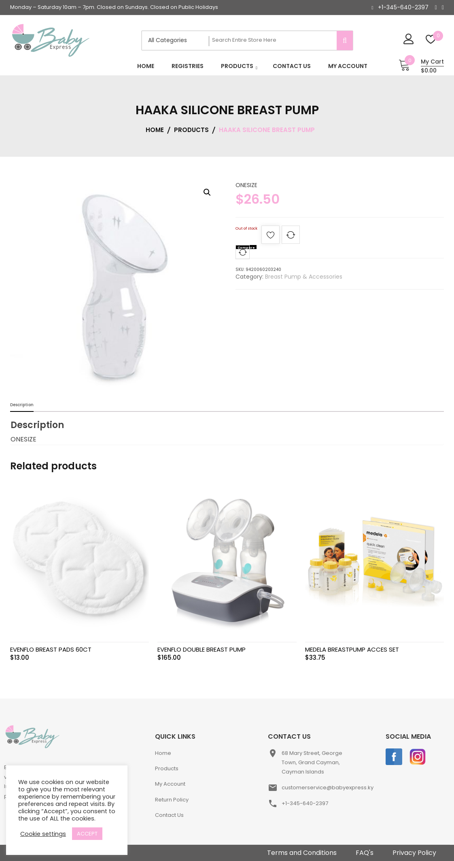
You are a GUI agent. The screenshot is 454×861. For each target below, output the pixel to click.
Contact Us (169, 815)
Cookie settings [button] (43, 834)
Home (163, 753)
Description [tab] (22, 405)
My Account (170, 784)
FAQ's (364, 852)
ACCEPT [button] (87, 834)
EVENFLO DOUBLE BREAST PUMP (201, 649)
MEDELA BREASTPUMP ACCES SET (352, 649)
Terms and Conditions (302, 852)
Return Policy (172, 799)
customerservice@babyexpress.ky (327, 787)
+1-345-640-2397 (403, 7)
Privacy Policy (414, 852)
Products (166, 768)
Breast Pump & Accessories (303, 277)
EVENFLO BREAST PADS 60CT (50, 649)
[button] (207, 192)
